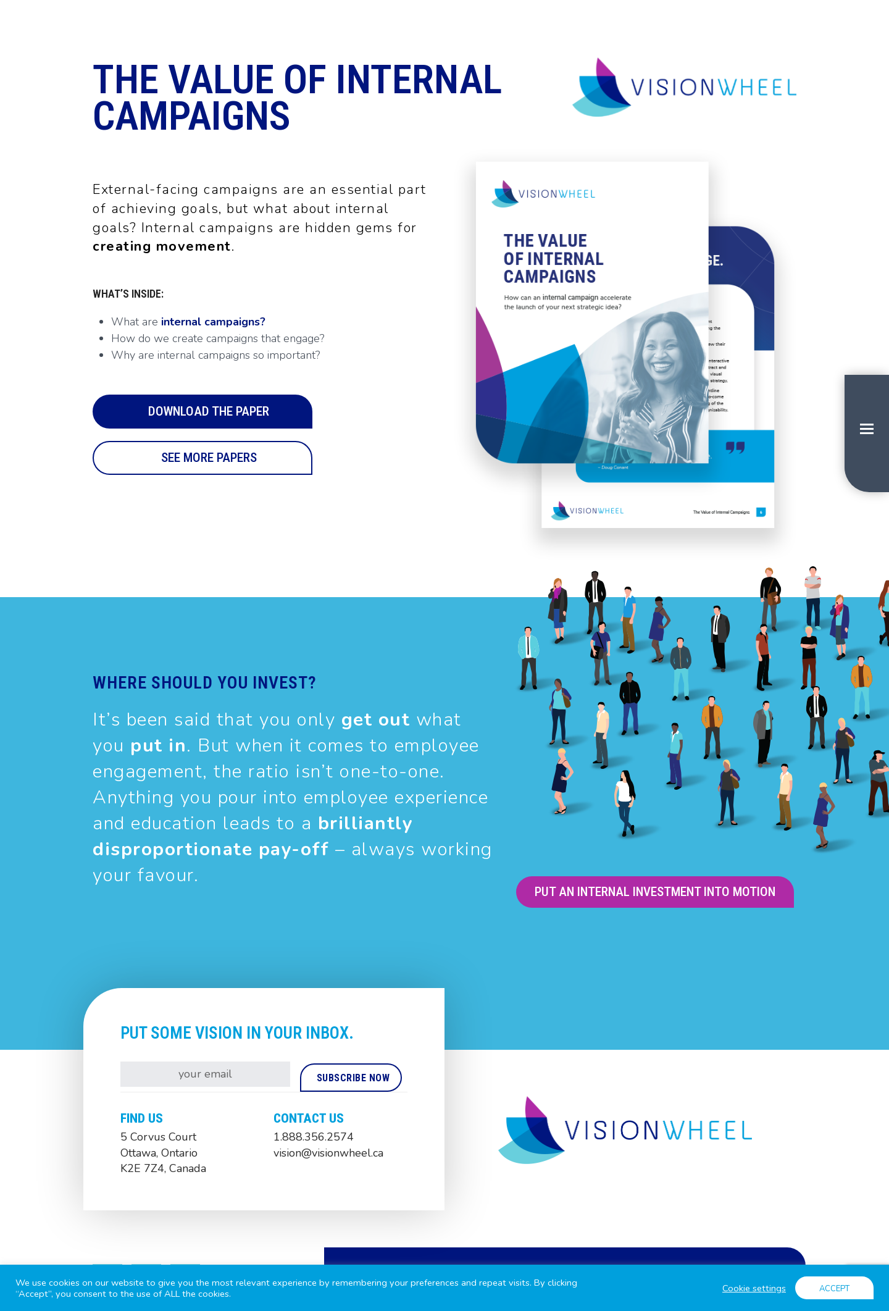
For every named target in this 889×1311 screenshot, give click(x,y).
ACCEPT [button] (834, 1288)
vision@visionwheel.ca (328, 1153)
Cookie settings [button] (754, 1288)
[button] (867, 433)
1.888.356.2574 (313, 1136)
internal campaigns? (213, 321)
